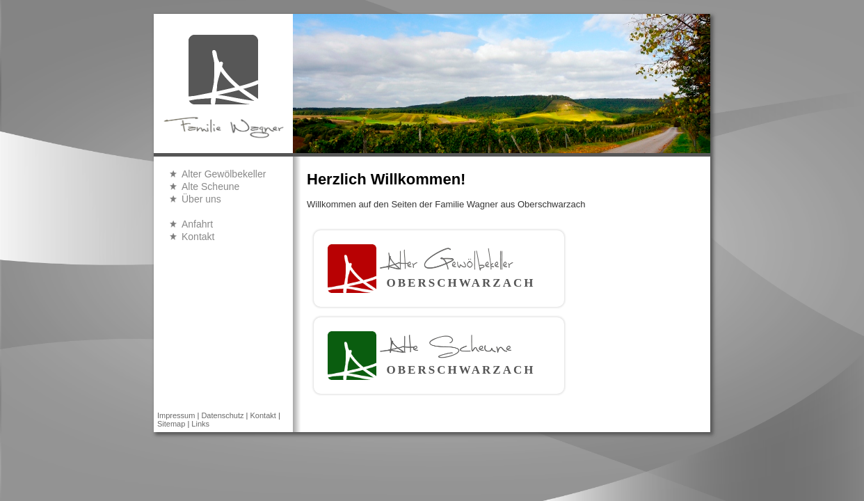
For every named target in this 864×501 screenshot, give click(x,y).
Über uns (201, 199)
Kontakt (198, 236)
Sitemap (171, 424)
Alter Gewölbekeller (224, 174)
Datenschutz (222, 415)
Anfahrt (197, 224)
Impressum (176, 415)
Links (200, 424)
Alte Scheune (210, 186)
